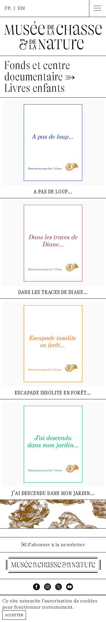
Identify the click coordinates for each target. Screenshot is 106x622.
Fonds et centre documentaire (37, 71)
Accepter (14, 614)
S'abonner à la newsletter (56, 544)
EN (21, 8)
